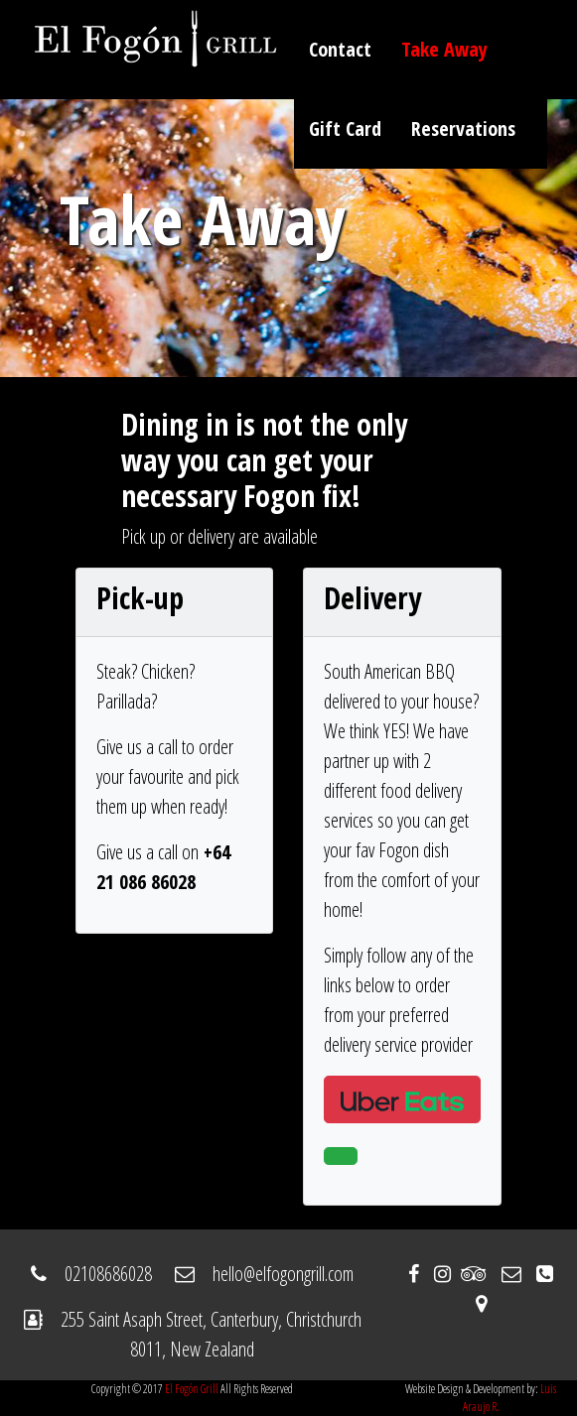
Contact (340, 49)
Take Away (444, 49)
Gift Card (345, 128)
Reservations (463, 128)
